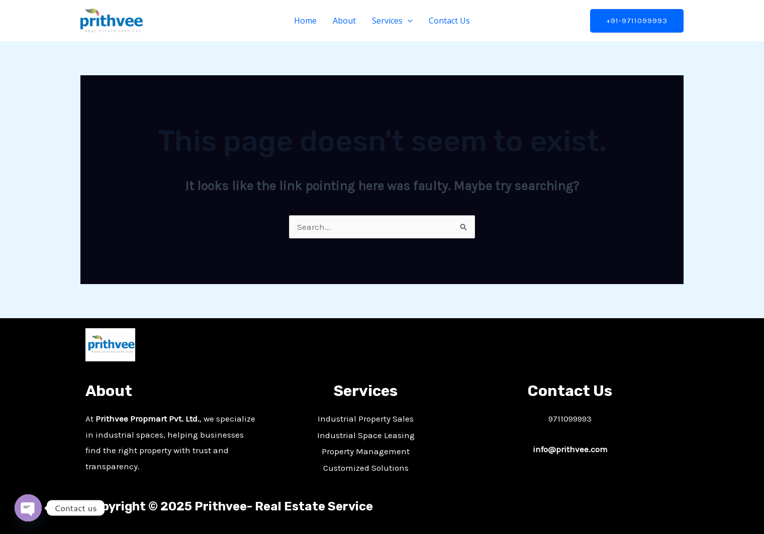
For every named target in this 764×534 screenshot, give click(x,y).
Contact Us (449, 20)
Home (305, 20)
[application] (408, 20)
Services (392, 20)
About (344, 20)
